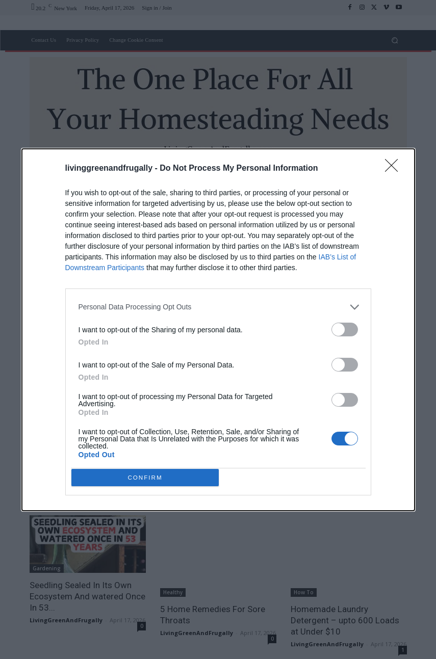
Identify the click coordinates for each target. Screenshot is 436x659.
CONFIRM (148, 477)
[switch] (344, 327)
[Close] (394, 166)
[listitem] (218, 304)
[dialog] (218, 329)
